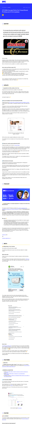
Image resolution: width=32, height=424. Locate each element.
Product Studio (16, 145)
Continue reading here (6, 238)
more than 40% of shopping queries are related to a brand (19, 102)
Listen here (4, 234)
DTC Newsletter (4, 7)
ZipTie (12, 385)
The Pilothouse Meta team (6, 345)
